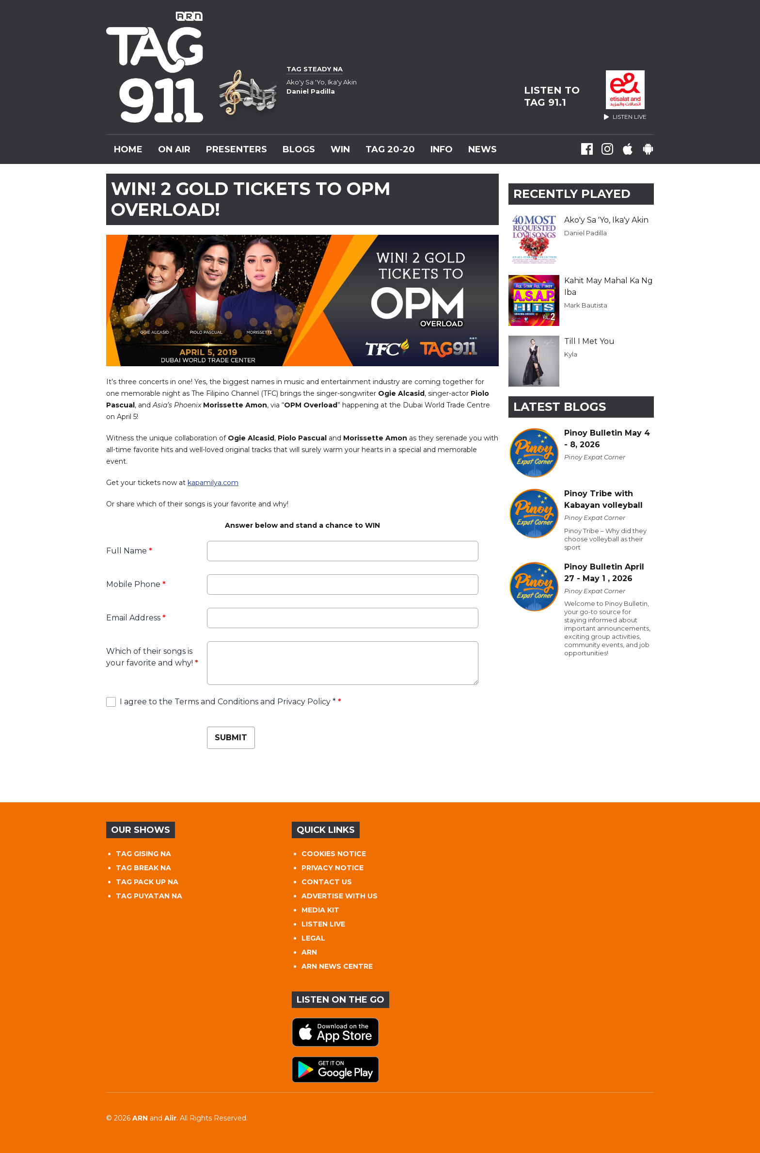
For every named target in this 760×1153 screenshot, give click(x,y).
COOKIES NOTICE (333, 853)
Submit (231, 737)
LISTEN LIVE (323, 924)
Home (128, 149)
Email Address (136, 617)
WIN (340, 149)
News (482, 149)
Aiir (170, 1118)
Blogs (299, 149)
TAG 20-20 (390, 149)
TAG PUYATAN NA (149, 896)
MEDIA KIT (320, 910)
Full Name (129, 550)
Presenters (236, 149)
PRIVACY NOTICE (332, 867)
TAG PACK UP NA (147, 881)
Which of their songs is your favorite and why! (152, 657)
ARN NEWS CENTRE (337, 966)
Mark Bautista (585, 305)
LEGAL (313, 938)
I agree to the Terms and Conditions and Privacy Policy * (230, 701)
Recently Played (572, 194)
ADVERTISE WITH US (339, 896)
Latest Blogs (559, 407)
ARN (309, 952)
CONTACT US (326, 881)
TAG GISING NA (143, 853)
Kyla (570, 354)
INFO (441, 149)
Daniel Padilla (585, 233)
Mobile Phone (136, 584)
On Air (174, 149)
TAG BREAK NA (143, 867)
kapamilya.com (213, 482)
